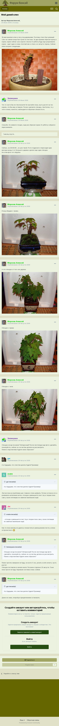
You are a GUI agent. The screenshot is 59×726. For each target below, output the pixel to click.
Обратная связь (33, 720)
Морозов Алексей (13, 20)
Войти (29, 647)
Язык (22, 720)
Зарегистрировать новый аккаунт (29, 632)
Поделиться (29, 660)
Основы (15, 22)
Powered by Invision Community (29, 723)
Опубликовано (17, 32)
